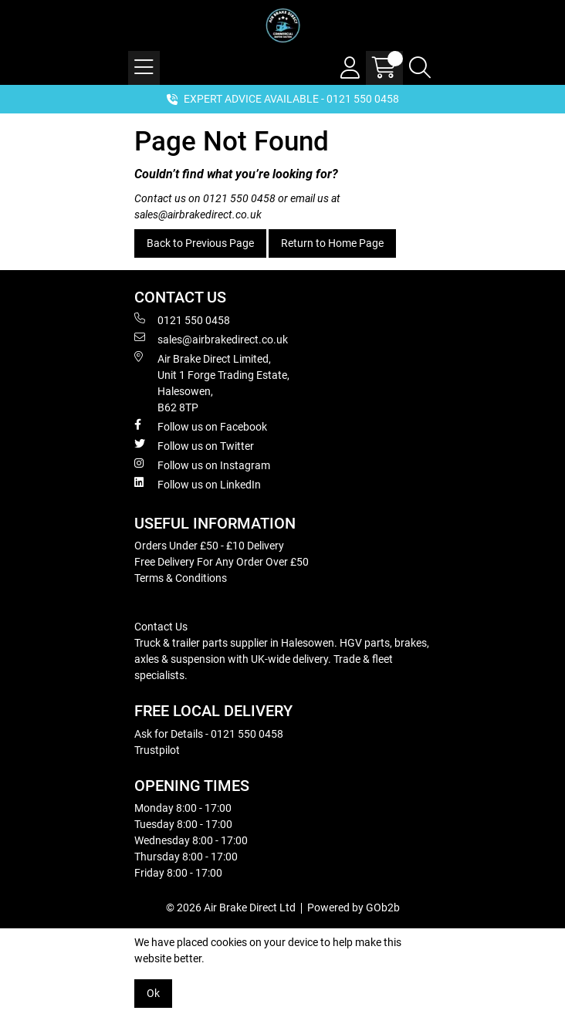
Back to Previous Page (200, 243)
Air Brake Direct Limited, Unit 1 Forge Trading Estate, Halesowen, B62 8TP (211, 382)
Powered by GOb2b (353, 907)
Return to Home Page (332, 243)
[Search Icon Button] (420, 68)
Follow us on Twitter (194, 445)
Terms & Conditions (180, 578)
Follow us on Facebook (200, 426)
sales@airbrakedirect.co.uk (198, 214)
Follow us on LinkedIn (197, 484)
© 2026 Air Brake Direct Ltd (231, 907)
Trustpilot (157, 750)
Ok (153, 993)
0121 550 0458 (239, 198)
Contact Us (161, 626)
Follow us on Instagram (202, 465)
